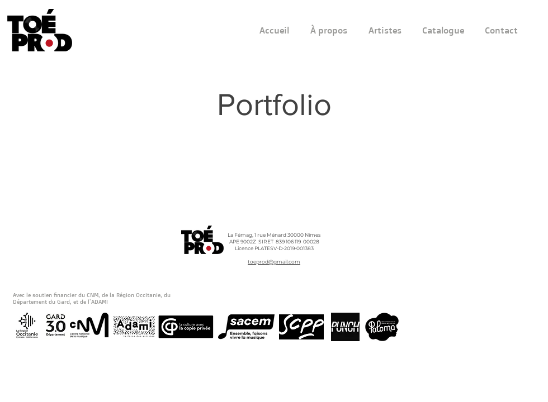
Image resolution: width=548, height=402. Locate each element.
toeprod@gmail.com (274, 262)
